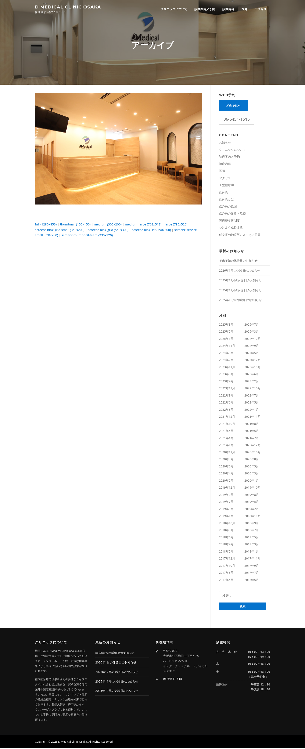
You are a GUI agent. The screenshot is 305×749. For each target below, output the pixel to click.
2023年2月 (251, 382)
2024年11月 (227, 346)
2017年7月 (251, 573)
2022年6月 (226, 403)
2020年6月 (226, 467)
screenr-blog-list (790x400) (151, 230)
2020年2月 (226, 481)
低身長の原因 (228, 207)
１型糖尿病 (226, 185)
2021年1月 (226, 445)
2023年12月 (252, 360)
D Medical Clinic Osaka (68, 6)
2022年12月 (227, 389)
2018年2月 (226, 552)
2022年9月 (226, 396)
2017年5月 (251, 580)
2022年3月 (226, 410)
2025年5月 (226, 332)
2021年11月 (252, 417)
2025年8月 (226, 325)
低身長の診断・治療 (232, 214)
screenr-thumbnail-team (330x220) (87, 235)
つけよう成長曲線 (231, 228)
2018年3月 (251, 545)
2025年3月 (251, 332)
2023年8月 (226, 374)
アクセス (260, 9)
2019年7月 (226, 502)
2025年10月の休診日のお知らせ (240, 300)
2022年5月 (251, 403)
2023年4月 (226, 382)
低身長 (223, 193)
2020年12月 (252, 445)
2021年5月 (251, 431)
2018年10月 (227, 523)
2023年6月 (251, 374)
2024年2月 (226, 360)
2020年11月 (227, 453)
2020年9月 (226, 459)
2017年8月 (226, 573)
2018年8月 (226, 530)
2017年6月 (226, 580)
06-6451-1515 (236, 119)
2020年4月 (226, 474)
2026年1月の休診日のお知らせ (239, 271)
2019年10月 (252, 488)
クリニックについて (174, 9)
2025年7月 (251, 325)
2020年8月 (251, 459)
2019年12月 (227, 488)
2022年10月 (252, 389)
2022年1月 (251, 410)
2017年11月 (252, 559)
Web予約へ (233, 106)
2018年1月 (251, 552)
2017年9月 (251, 566)
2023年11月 (227, 367)
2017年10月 (227, 566)
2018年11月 (252, 516)
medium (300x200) (108, 224)
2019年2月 (251, 509)
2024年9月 (251, 346)
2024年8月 (226, 353)
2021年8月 (251, 424)
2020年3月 (251, 474)
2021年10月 (227, 424)
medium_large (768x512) (143, 224)
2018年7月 (251, 530)
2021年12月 (227, 417)
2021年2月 (251, 438)
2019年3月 (226, 509)
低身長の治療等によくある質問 (240, 235)
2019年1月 (226, 516)
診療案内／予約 (204, 9)
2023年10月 (252, 367)
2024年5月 (251, 353)
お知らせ (225, 143)
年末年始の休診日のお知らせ (238, 261)
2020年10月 (252, 453)
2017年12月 (227, 559)
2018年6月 (226, 538)
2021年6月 (226, 431)
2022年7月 (251, 396)
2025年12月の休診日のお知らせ (240, 281)
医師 (244, 9)
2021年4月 (226, 438)
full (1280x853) (46, 224)
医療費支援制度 (229, 221)
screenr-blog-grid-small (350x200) (60, 230)
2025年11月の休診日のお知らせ (240, 291)
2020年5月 (251, 467)
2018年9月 (251, 523)
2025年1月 (226, 339)
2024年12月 (252, 339)
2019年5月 (251, 502)
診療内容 (228, 9)
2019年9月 (226, 495)
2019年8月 (251, 495)
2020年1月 (251, 481)
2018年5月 (251, 538)
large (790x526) (176, 224)
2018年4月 (226, 545)
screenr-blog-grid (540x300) (108, 230)
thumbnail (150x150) (75, 224)
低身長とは (226, 200)
